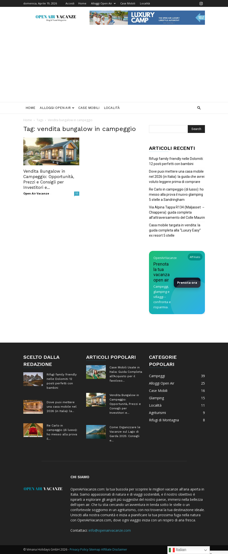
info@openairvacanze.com (110, 530)
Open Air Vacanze (36, 193)
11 (76, 193)
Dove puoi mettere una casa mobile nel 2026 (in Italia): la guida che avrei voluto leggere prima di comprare (176, 176)
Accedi (70, 3)
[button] (199, 108)
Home (82, 3)
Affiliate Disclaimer (114, 549)
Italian (177, 550)
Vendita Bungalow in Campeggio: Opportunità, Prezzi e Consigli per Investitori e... (125, 403)
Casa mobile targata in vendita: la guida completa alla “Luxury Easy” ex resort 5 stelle (175, 230)
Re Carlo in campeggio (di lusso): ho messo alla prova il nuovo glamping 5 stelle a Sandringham (176, 194)
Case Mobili (127, 3)
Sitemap (94, 549)
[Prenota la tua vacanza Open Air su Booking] (177, 282)
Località (145, 3)
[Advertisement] (114, 65)
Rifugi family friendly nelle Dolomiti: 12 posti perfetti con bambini (176, 161)
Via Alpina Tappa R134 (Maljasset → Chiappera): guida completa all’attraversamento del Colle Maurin (177, 212)
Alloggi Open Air (103, 3)
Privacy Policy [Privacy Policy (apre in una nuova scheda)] (79, 549)
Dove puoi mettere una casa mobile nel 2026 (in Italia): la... (62, 406)
